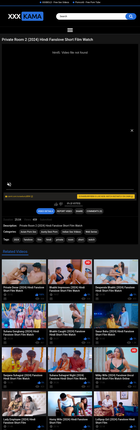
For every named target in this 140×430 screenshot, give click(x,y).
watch (92, 239)
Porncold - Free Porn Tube (87, 2)
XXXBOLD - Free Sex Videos (55, 2)
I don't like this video (61, 204)
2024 (16, 239)
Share (79, 211)
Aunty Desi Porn (49, 232)
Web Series (91, 232)
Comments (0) (94, 211)
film (39, 239)
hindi (48, 239)
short (81, 239)
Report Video (64, 211)
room (70, 239)
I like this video (56, 204)
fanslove (28, 239)
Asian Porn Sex (28, 232)
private (59, 239)
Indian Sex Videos (71, 232)
